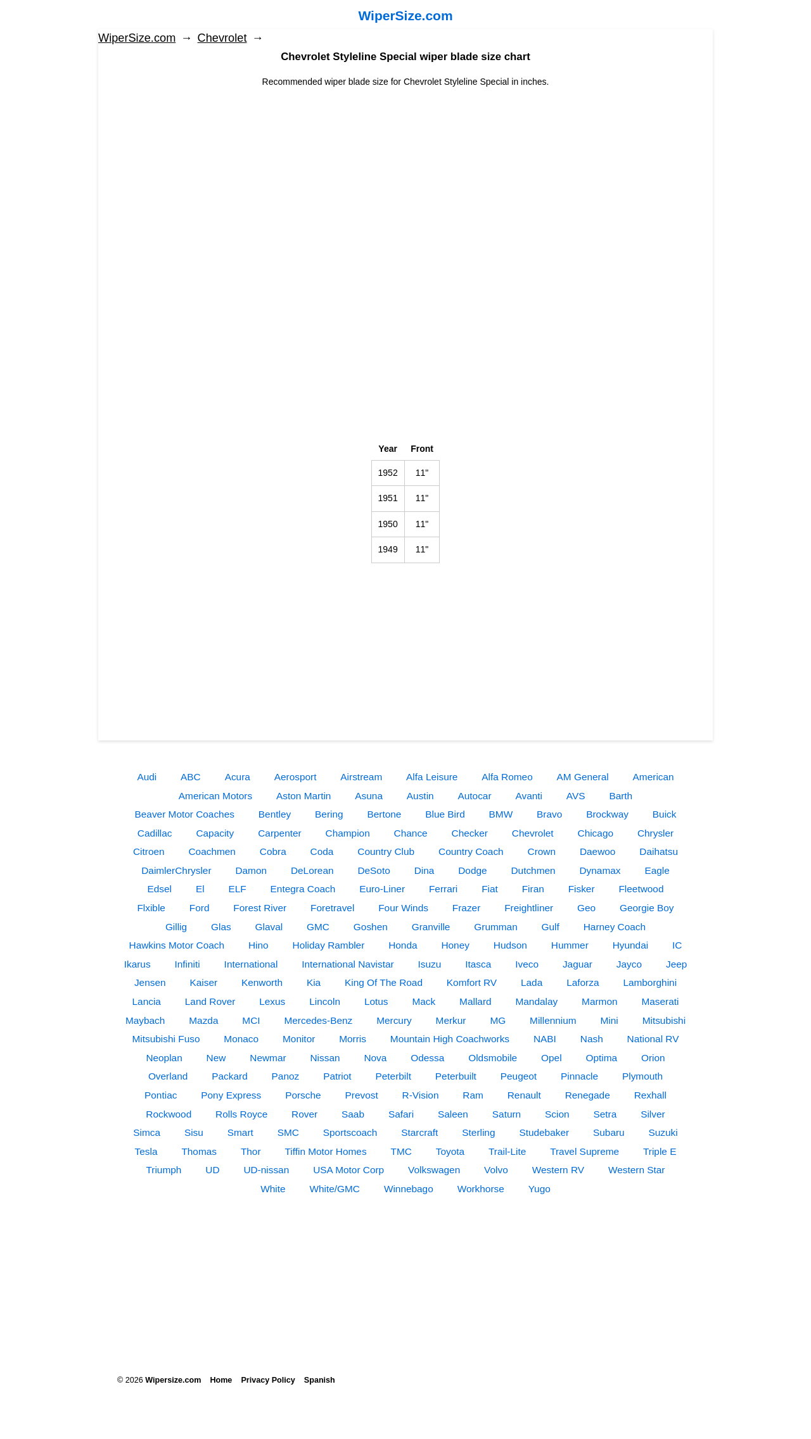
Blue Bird (444, 814)
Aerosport (295, 776)
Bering (329, 814)
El (200, 888)
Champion (348, 833)
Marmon (599, 1001)
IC (677, 945)
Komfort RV (472, 982)
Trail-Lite (507, 1151)
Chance (411, 833)
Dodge (472, 870)
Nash (591, 1038)
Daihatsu (658, 851)
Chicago (595, 833)
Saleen (453, 1114)
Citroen (149, 851)
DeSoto (373, 870)
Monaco (241, 1038)
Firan (533, 888)
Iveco (527, 964)
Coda (322, 851)
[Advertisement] (405, 177)
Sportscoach (350, 1132)
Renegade (587, 1095)
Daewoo (597, 851)
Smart (240, 1132)
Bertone (384, 814)
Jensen (150, 982)
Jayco (629, 964)
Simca (146, 1132)
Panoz (286, 1076)
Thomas (199, 1151)
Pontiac (160, 1095)
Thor (251, 1151)
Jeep (676, 964)
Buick (665, 814)
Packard (229, 1076)
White (272, 1188)
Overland (168, 1076)
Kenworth (262, 982)
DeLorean (312, 870)
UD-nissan (266, 1169)
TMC (400, 1151)
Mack (423, 1001)
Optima (601, 1057)
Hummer (570, 945)
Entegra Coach (303, 888)
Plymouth (642, 1076)
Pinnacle (579, 1076)
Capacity (215, 833)
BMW (501, 814)
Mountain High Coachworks (449, 1038)
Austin (420, 795)
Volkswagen (434, 1169)
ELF (237, 888)
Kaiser (203, 982)
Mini (609, 1020)
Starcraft (419, 1132)
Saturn (506, 1114)
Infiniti (187, 964)
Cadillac (154, 833)
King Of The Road (384, 982)
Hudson (510, 945)
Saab (353, 1114)
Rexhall (650, 1095)
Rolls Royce (241, 1114)
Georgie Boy (647, 907)
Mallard (475, 1001)
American (653, 776)
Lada (531, 982)
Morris (352, 1038)
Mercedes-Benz (318, 1020)
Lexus (272, 1001)
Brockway (607, 814)
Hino (258, 945)
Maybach (145, 1020)
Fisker (581, 888)
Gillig (176, 926)
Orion (653, 1057)
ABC (191, 776)
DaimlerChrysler (176, 870)
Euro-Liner (382, 888)
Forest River (259, 907)
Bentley (275, 814)
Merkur (451, 1020)
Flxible (151, 907)
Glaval (269, 926)
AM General (583, 776)
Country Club (385, 851)
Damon (251, 870)
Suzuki (663, 1132)
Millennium (553, 1020)
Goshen (371, 926)
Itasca (478, 964)
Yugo (539, 1188)
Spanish (319, 1380)
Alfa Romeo (507, 776)
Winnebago (408, 1188)
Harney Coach (615, 926)
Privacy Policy (268, 1380)
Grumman (495, 926)
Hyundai (630, 945)
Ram (473, 1095)
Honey (455, 945)
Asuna (369, 795)
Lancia (146, 1001)
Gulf (550, 926)
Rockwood (168, 1114)
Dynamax (600, 870)
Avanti (528, 795)
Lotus (376, 1001)
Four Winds (403, 907)
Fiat (490, 888)
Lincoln (324, 1001)
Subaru (609, 1132)
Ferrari (443, 888)
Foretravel (332, 907)
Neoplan (164, 1057)
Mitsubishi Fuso (166, 1038)
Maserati (660, 1001)
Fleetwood (640, 888)
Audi (146, 776)
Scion (557, 1114)
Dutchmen (533, 870)
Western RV (558, 1169)
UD (212, 1169)
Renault (524, 1095)
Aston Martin (303, 795)
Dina (424, 870)
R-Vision (420, 1095)
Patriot (337, 1076)
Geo (586, 907)
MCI (251, 1020)
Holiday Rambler (329, 945)
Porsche (303, 1095)
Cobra (273, 851)
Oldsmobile (492, 1057)
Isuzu (430, 964)
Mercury (394, 1020)
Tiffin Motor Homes (325, 1151)
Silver (653, 1114)
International (251, 964)
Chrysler (655, 833)
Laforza (582, 982)
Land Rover (210, 1001)
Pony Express (231, 1095)
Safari (401, 1114)
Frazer (466, 907)
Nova (375, 1057)
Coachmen (211, 851)
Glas (221, 926)
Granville (431, 926)
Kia (314, 982)
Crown (542, 851)
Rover (304, 1114)
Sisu (193, 1132)
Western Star (636, 1169)
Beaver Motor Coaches (184, 814)
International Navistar (347, 964)
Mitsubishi (664, 1020)
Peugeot (519, 1076)
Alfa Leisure (431, 776)
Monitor (299, 1038)
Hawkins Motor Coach (177, 945)
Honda (402, 945)
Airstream (361, 776)
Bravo (549, 814)
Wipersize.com (173, 1380)
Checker (470, 833)
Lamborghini (650, 982)
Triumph (164, 1169)
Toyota (450, 1151)
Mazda (203, 1020)
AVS (575, 795)
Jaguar (577, 964)
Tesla (146, 1151)
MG (498, 1020)
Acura (237, 776)
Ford (199, 907)
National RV (653, 1038)
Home (221, 1380)
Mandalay (536, 1001)
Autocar (475, 795)
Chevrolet (222, 38)
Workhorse (480, 1188)
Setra (604, 1114)
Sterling (478, 1132)
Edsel (160, 888)
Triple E (659, 1151)
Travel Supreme (584, 1151)
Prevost (361, 1095)
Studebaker (544, 1132)
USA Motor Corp (348, 1169)
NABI (544, 1038)
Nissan (325, 1057)
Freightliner (528, 907)
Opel (551, 1057)
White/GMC (334, 1188)
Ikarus (137, 964)
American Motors (215, 795)
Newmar (268, 1057)
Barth (620, 795)
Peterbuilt (455, 1076)
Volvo (496, 1169)
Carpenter (279, 833)
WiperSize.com (405, 15)
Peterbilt (393, 1076)
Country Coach (471, 851)
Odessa (427, 1057)
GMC (318, 926)
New (216, 1057)
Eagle (656, 870)
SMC (288, 1132)
